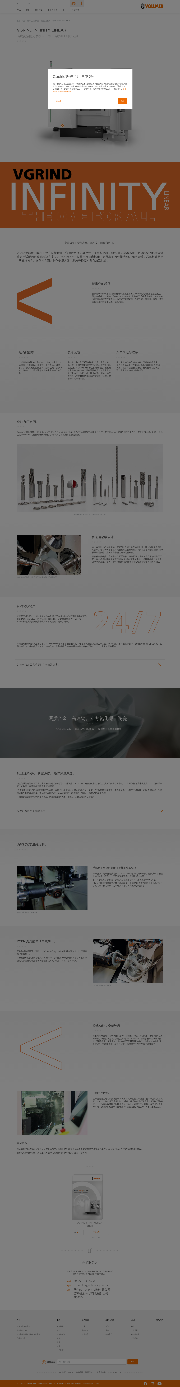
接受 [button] (122, 101)
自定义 (58, 101)
